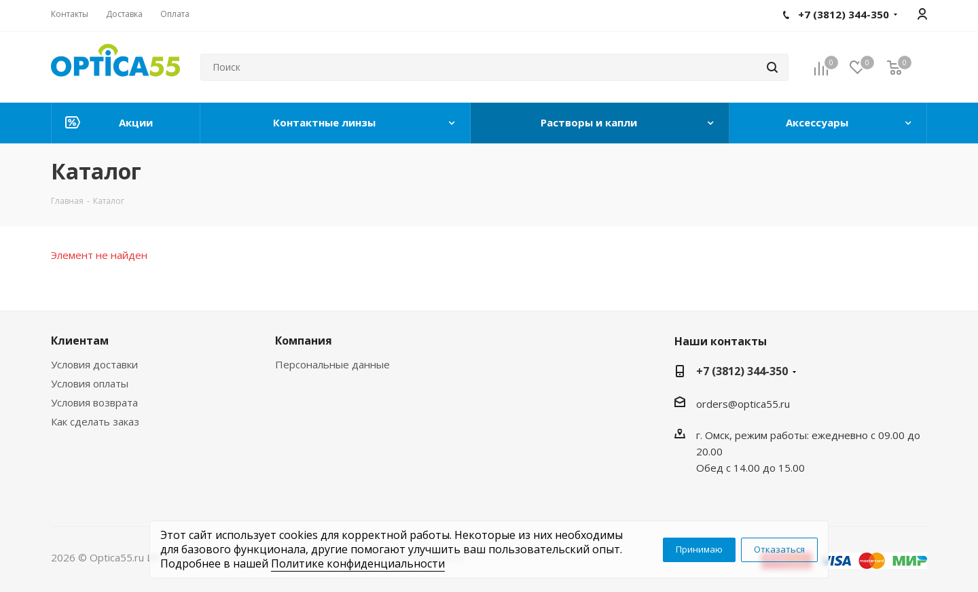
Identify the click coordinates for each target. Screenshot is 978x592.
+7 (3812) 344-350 (742, 371)
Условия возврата (94, 402)
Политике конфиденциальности (358, 563)
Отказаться (779, 549)
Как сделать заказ (95, 421)
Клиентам (80, 340)
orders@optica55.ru (743, 404)
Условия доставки (94, 364)
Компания (303, 340)
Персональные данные (332, 364)
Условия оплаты (89, 383)
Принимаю (699, 549)
